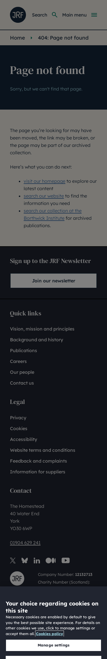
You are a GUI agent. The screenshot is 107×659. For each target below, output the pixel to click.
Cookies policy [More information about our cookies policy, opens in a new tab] (49, 646)
